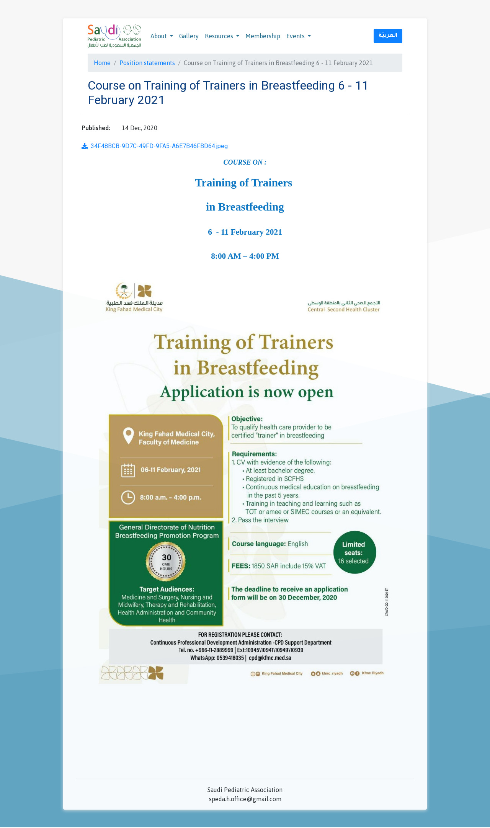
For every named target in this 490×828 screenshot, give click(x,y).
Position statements (147, 62)
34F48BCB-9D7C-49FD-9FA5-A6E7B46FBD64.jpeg (155, 146)
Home (102, 62)
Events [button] (296, 36)
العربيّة (388, 36)
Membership (262, 36)
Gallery (189, 36)
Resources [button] (220, 36)
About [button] (159, 36)
